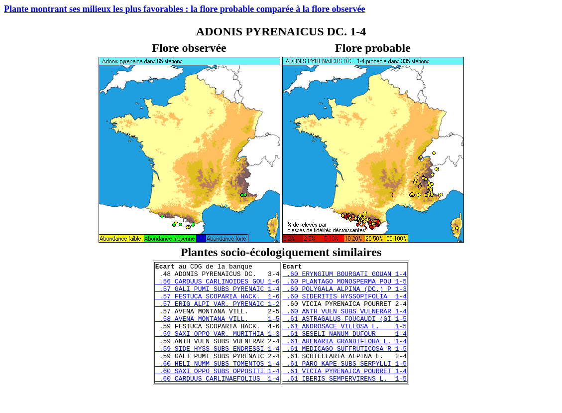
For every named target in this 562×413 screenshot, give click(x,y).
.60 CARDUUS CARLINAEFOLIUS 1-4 (217, 402)
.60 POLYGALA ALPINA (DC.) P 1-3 (345, 294)
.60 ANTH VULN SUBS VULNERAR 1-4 (345, 321)
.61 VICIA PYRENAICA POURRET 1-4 (345, 393)
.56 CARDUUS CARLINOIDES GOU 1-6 (217, 285)
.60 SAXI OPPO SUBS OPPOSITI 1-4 (217, 393)
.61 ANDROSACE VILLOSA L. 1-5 (345, 339)
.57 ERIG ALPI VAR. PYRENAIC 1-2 (217, 312)
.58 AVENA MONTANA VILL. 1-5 (217, 330)
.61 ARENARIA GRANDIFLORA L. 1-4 (345, 357)
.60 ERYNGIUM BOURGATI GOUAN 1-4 (345, 276)
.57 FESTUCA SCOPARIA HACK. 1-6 (217, 303)
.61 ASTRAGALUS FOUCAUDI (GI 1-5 (345, 330)
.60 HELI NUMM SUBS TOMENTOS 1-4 (217, 384)
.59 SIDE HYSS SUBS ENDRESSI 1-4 (217, 366)
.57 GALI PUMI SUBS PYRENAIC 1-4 (217, 294)
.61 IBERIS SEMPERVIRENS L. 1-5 (345, 402)
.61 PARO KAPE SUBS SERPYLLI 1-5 (345, 384)
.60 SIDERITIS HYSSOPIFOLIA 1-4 (345, 303)
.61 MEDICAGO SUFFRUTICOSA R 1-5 (345, 366)
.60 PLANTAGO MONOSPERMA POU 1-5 (345, 285)
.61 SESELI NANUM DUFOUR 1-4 (345, 348)
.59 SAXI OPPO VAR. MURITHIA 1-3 (217, 348)
